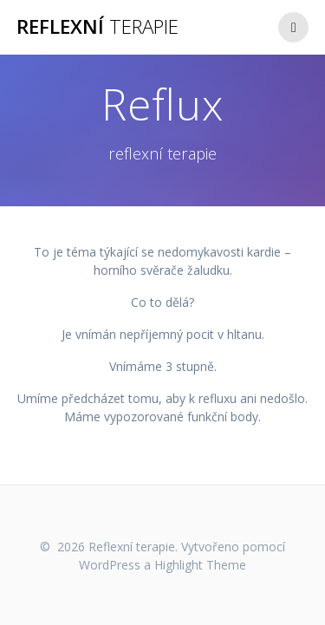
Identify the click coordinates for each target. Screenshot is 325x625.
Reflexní (97, 26)
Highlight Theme (200, 565)
